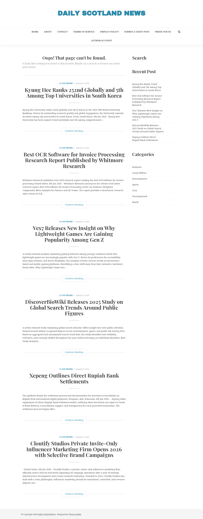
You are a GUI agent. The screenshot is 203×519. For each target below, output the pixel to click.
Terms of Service (84, 32)
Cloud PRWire (66, 83)
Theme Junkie (75, 514)
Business (136, 167)
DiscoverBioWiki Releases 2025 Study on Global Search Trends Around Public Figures (74, 307)
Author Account (101, 40)
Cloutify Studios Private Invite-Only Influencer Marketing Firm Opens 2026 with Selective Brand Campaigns (74, 449)
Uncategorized (139, 196)
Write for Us (163, 32)
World (135, 202)
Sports (135, 184)
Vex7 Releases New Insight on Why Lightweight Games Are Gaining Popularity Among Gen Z (74, 233)
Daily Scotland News (46, 514)
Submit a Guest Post (136, 32)
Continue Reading (74, 131)
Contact (62, 32)
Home (35, 32)
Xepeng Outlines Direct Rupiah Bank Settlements (74, 378)
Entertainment (139, 179)
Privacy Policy (109, 32)
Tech (134, 190)
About (48, 32)
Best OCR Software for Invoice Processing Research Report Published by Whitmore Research (74, 160)
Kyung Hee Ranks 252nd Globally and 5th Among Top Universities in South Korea (74, 92)
